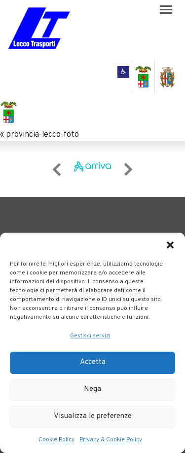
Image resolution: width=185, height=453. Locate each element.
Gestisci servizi (90, 336)
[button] (170, 245)
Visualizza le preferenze (93, 416)
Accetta (93, 362)
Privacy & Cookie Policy (110, 440)
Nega (92, 389)
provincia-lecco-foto (42, 135)
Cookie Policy (56, 440)
